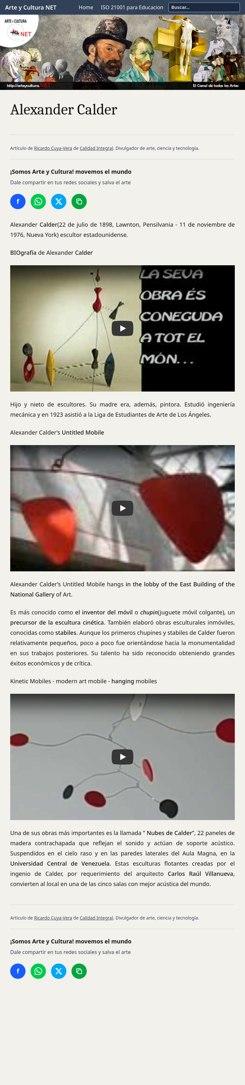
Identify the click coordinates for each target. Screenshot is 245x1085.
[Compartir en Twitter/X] (58, 201)
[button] (122, 328)
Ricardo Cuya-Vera (53, 148)
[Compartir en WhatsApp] (38, 201)
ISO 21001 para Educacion (132, 7)
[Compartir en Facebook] (18, 201)
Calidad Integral (96, 148)
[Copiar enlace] (79, 201)
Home (86, 7)
